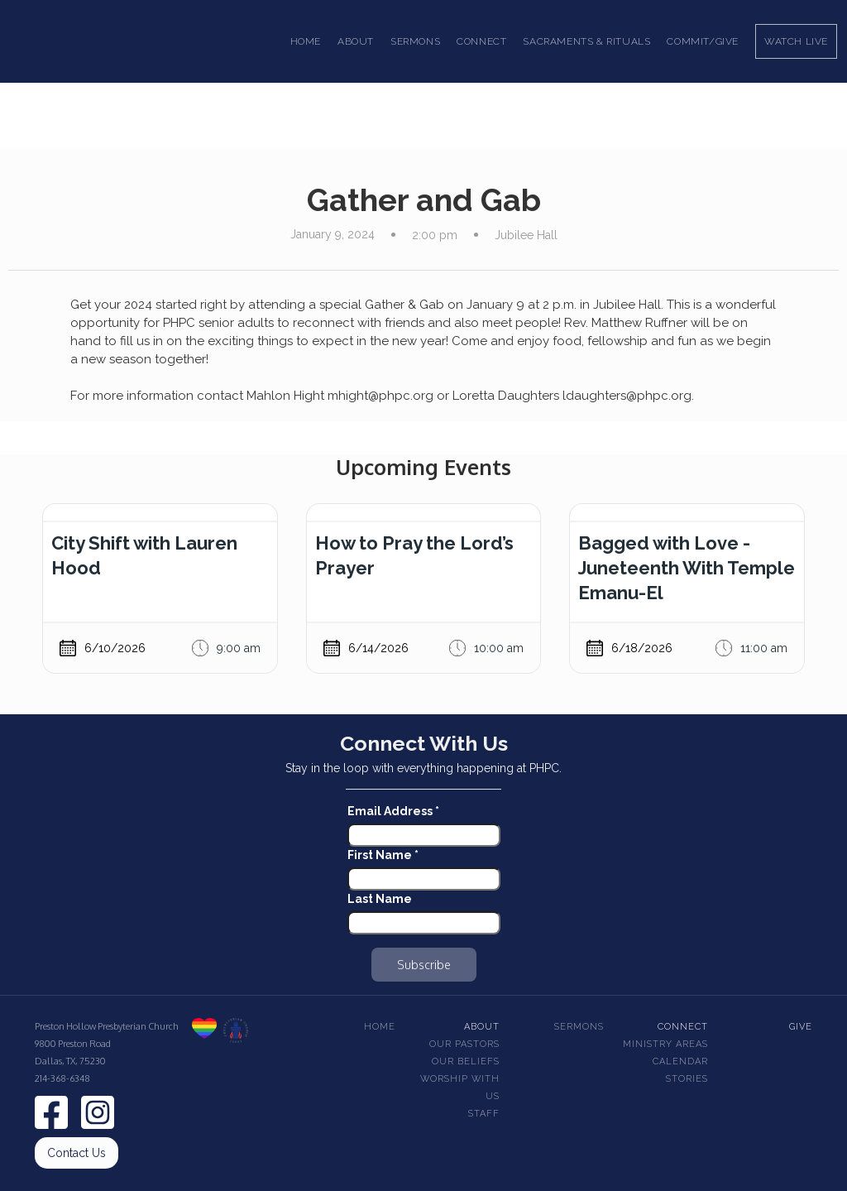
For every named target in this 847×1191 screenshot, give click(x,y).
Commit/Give (703, 41)
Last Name (379, 898)
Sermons (579, 1026)
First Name (383, 855)
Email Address (393, 811)
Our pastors (464, 1044)
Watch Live (796, 41)
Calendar (680, 1061)
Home (305, 41)
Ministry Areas (665, 1044)
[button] (355, 41)
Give (800, 1026)
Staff (484, 1113)
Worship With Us (460, 1087)
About (482, 1026)
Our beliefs (466, 1061)
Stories (687, 1078)
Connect (683, 1026)
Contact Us (76, 1153)
